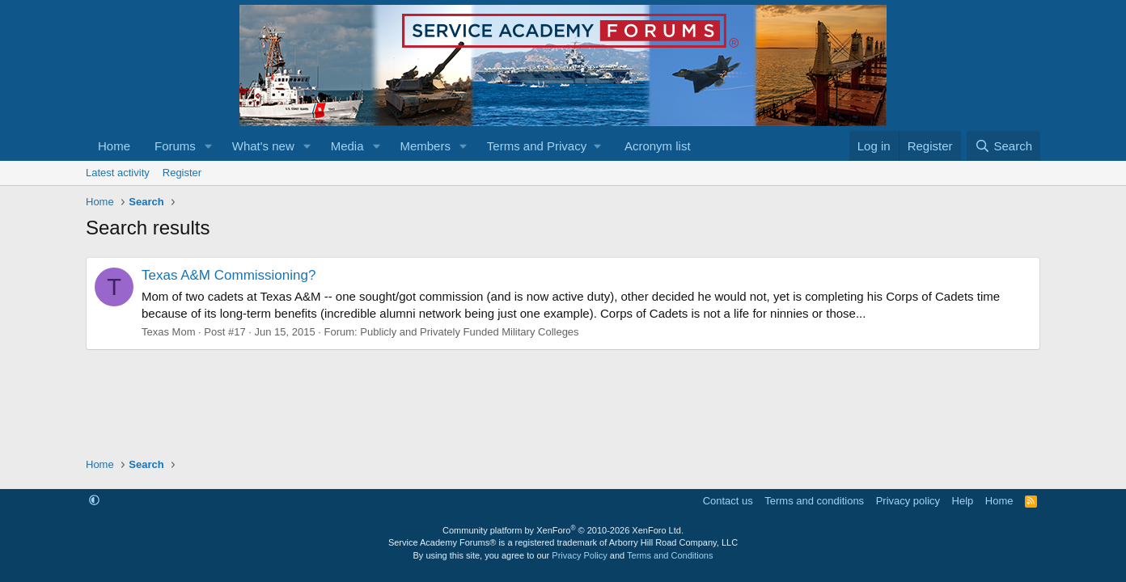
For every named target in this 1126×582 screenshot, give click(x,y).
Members (425, 146)
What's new (263, 146)
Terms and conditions (814, 501)
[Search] (1003, 146)
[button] (208, 146)
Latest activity (118, 173)
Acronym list (657, 146)
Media (347, 146)
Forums (175, 146)
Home (114, 146)
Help (963, 501)
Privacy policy (908, 501)
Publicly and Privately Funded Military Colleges (469, 332)
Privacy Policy (579, 555)
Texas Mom (168, 332)
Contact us (728, 501)
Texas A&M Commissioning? (228, 275)
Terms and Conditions (670, 555)
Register (182, 173)
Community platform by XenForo (563, 530)
